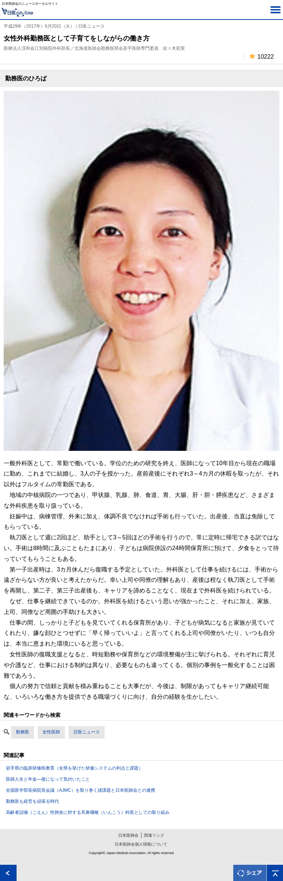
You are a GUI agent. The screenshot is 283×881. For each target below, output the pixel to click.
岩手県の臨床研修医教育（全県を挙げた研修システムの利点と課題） (74, 768)
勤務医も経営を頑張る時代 (32, 801)
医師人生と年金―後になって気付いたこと (48, 779)
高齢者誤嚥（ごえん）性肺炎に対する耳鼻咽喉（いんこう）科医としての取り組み (88, 812)
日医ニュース (86, 732)
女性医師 (51, 732)
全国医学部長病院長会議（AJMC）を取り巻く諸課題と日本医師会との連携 (80, 790)
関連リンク (154, 835)
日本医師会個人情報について (141, 844)
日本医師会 (128, 835)
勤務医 (22, 732)
